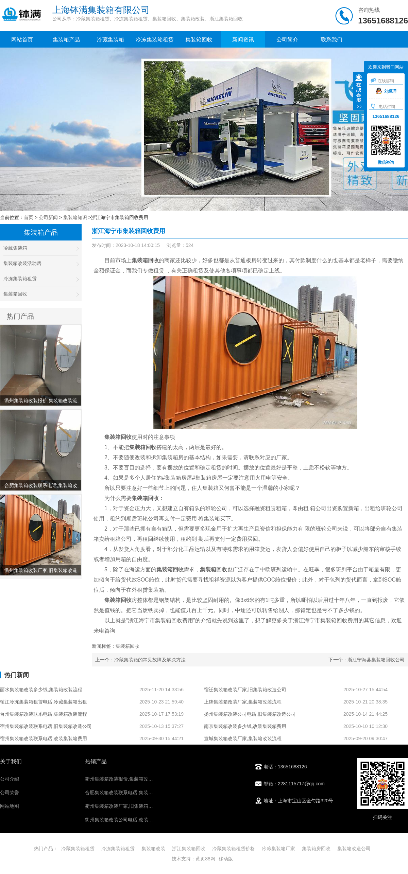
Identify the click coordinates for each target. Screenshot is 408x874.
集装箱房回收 (316, 848)
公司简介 (287, 39)
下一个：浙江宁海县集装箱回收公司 (366, 659)
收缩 (358, 92)
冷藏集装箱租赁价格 (233, 848)
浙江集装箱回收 (188, 848)
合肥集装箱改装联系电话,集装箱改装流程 (128, 792)
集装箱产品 (66, 39)
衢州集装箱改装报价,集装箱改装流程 (124, 779)
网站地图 (9, 806)
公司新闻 (48, 217)
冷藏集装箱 (110, 39)
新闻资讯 (243, 39)
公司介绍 (9, 779)
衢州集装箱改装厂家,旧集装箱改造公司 (126, 806)
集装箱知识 (75, 217)
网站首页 (22, 39)
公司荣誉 (9, 792)
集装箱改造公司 (354, 848)
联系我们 (331, 39)
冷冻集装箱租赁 (155, 39)
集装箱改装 (153, 848)
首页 (28, 217)
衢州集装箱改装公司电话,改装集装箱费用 (128, 819)
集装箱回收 (199, 39)
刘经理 (386, 91)
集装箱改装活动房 (40, 263)
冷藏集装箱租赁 (78, 848)
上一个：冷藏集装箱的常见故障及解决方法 (140, 659)
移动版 (226, 858)
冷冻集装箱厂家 (278, 848)
